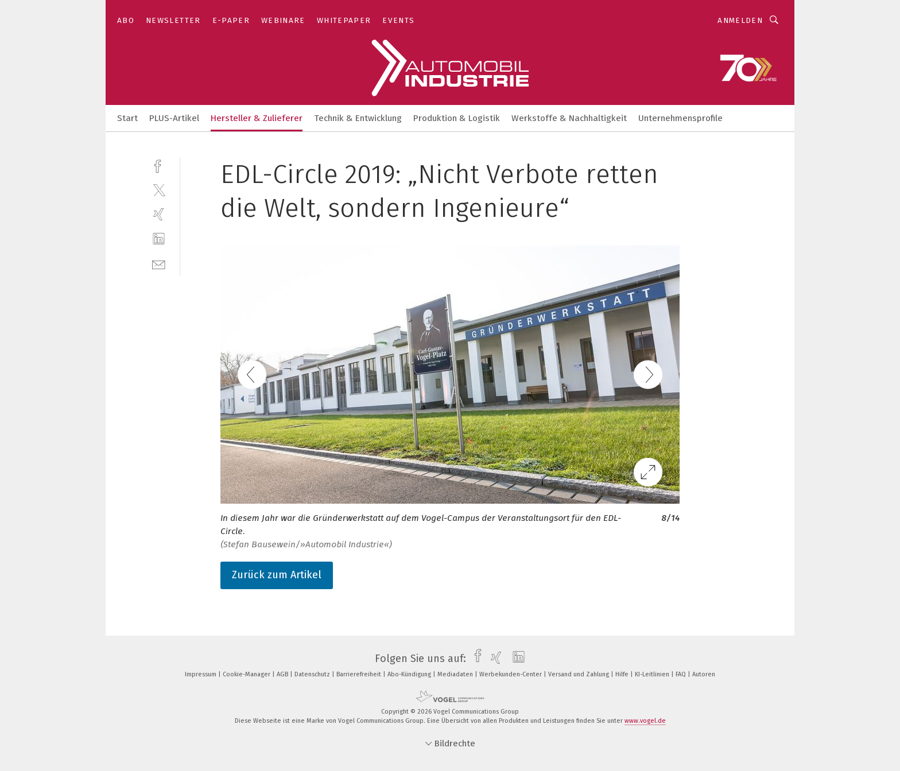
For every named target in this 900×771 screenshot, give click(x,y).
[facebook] (159, 165)
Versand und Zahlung (579, 674)
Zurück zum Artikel (276, 574)
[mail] (159, 263)
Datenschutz (313, 674)
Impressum (201, 674)
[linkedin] (159, 239)
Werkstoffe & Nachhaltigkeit (569, 118)
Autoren (703, 674)
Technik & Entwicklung (358, 118)
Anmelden (740, 20)
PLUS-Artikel (174, 118)
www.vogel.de (645, 721)
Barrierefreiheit (359, 674)
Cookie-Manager (247, 674)
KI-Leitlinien (653, 674)
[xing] (159, 214)
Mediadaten (456, 674)
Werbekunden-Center (511, 674)
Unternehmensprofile (680, 118)
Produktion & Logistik (456, 118)
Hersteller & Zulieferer (256, 118)
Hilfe (622, 674)
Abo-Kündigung (410, 674)
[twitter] (159, 189)
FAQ (682, 674)
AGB (283, 674)
